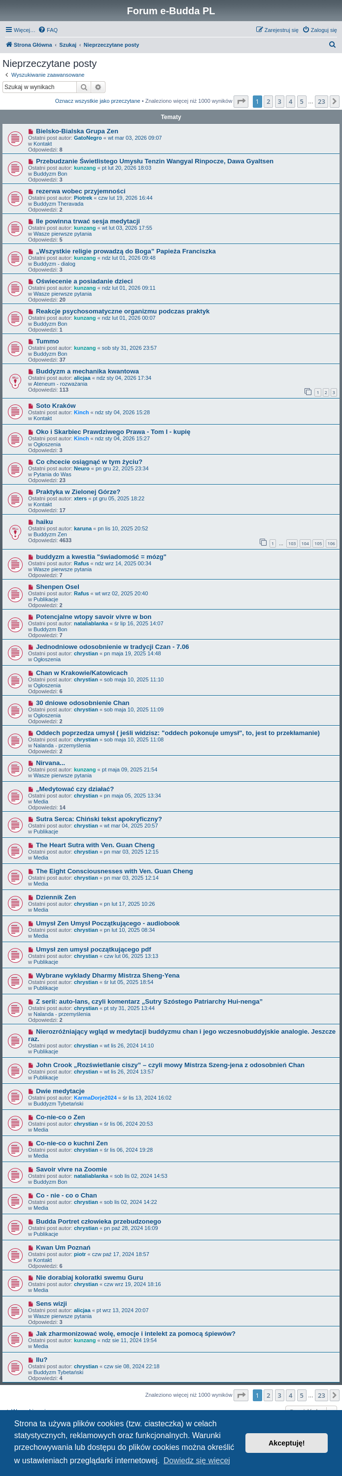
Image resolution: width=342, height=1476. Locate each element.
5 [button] (302, 101)
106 (331, 543)
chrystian (86, 653)
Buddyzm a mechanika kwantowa (87, 371)
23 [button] (321, 101)
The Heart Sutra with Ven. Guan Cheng (95, 845)
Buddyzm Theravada (58, 204)
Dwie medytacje (60, 1091)
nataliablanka (91, 623)
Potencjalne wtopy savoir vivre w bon (94, 616)
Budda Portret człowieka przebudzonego (98, 1221)
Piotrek (83, 198)
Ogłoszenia (47, 444)
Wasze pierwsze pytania (63, 234)
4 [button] (290, 101)
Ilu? (41, 1359)
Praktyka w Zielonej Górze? (78, 491)
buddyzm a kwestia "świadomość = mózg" (101, 556)
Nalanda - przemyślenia (62, 745)
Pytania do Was (52, 474)
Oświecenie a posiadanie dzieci (84, 281)
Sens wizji (51, 1303)
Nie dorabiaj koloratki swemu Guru (89, 1277)
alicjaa (82, 378)
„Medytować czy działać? (75, 789)
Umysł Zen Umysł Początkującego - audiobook (108, 923)
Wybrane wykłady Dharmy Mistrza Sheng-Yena (107, 975)
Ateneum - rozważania (60, 384)
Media (41, 801)
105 (318, 543)
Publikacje (46, 599)
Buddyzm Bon (50, 174)
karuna (83, 528)
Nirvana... (50, 763)
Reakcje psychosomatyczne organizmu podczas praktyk (123, 311)
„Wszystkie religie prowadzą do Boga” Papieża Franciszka (126, 251)
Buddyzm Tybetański (58, 1104)
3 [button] (279, 101)
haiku (44, 521)
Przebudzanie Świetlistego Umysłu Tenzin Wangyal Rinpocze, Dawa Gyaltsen (155, 161)
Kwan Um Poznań (63, 1247)
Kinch (81, 412)
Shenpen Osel (57, 586)
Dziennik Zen (56, 897)
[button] (241, 101)
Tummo (47, 341)
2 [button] (268, 101)
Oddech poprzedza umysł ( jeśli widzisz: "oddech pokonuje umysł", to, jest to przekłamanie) (178, 733)
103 (292, 543)
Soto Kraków (56, 405)
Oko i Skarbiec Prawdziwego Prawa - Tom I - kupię (113, 431)
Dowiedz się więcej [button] (197, 1460)
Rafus (81, 563)
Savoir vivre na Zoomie (71, 1169)
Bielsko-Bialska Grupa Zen (77, 131)
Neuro (82, 468)
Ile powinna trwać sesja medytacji (88, 221)
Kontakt (43, 144)
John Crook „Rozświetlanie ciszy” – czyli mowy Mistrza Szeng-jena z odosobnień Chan (170, 1065)
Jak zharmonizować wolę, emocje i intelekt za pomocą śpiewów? (136, 1333)
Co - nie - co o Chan (66, 1195)
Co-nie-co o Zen (60, 1117)
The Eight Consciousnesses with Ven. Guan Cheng (114, 871)
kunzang (85, 168)
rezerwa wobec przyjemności (81, 191)
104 (305, 543)
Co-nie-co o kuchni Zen (72, 1143)
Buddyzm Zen (50, 534)
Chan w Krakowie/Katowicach (82, 672)
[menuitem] (48, 30)
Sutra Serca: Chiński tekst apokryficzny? (99, 819)
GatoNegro (88, 138)
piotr (80, 1254)
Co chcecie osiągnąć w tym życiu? (89, 461)
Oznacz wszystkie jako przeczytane (97, 101)
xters (80, 498)
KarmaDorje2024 (95, 1098)
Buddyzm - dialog (54, 264)
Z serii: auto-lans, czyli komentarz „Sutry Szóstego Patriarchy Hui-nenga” (149, 1001)
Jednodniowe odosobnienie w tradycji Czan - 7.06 (112, 646)
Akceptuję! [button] (287, 1443)
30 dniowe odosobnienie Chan (83, 703)
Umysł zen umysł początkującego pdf (93, 949)
